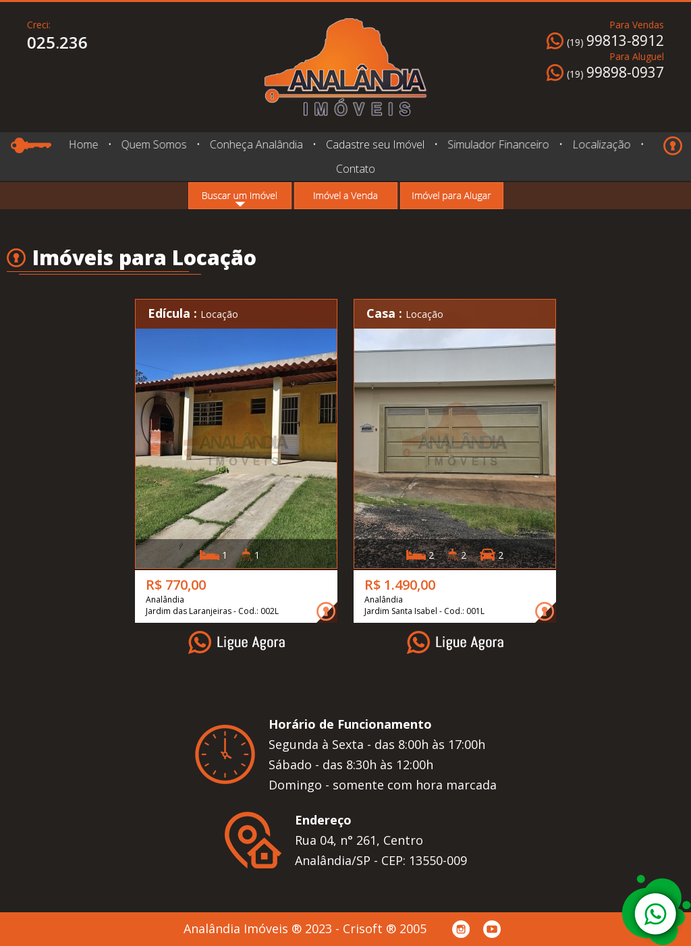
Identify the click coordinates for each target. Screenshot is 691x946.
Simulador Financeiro (498, 144)
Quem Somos (153, 144)
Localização (599, 145)
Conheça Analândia (255, 144)
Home (83, 144)
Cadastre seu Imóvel (374, 144)
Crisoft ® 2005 (384, 928)
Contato (355, 168)
